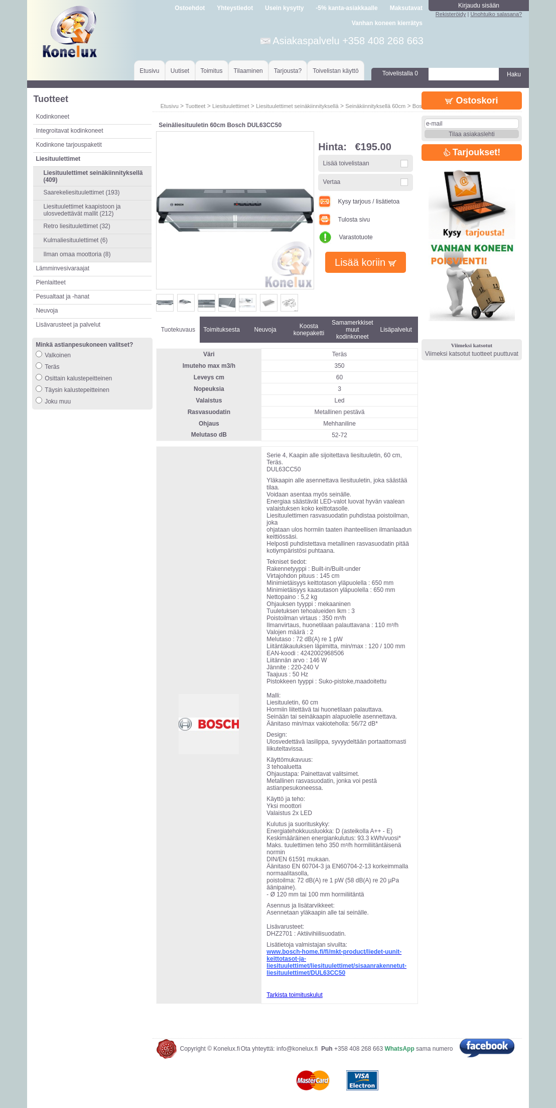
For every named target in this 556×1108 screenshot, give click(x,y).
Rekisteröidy (451, 14)
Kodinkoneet (52, 116)
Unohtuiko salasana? (496, 14)
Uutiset (180, 70)
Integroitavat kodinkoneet (69, 130)
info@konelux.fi (297, 1048)
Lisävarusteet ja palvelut (68, 324)
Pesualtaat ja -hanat (62, 296)
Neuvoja (47, 310)
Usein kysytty (284, 8)
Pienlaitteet (50, 282)
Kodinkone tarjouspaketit (68, 144)
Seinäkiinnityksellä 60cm (375, 106)
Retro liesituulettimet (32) (76, 226)
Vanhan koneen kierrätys (387, 23)
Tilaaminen (248, 70)
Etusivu (149, 70)
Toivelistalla (400, 73)
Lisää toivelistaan (346, 163)
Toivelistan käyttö (335, 70)
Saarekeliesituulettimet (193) (81, 192)
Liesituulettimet (230, 106)
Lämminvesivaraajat (62, 268)
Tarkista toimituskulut (294, 994)
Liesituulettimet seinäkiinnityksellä (297, 106)
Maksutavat (406, 8)
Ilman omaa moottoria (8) (76, 254)
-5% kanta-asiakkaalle (346, 8)
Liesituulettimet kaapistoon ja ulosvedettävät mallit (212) (81, 210)
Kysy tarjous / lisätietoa (358, 201)
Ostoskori (471, 100)
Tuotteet (195, 106)
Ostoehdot (190, 8)
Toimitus (212, 70)
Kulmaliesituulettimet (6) (75, 240)
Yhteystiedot (235, 8)
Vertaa (332, 181)
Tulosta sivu (344, 219)
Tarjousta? (288, 70)
